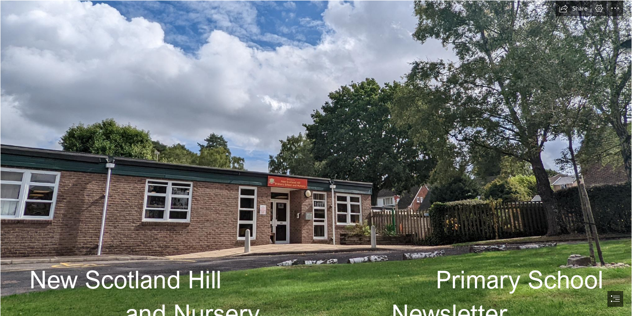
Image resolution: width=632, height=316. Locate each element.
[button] (573, 8)
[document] (316, 158)
